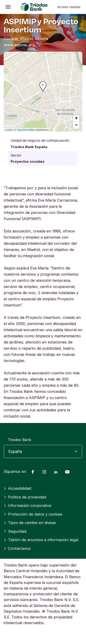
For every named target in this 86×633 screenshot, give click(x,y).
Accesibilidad (17, 488)
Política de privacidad (25, 497)
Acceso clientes (68, 7)
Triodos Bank (19, 439)
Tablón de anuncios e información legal (41, 539)
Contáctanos (17, 548)
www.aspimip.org (19, 45)
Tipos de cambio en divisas (30, 522)
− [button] (76, 125)
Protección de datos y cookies (33, 514)
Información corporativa (27, 505)
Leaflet (8, 129)
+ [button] (76, 118)
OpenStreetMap (26, 129)
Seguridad (15, 531)
